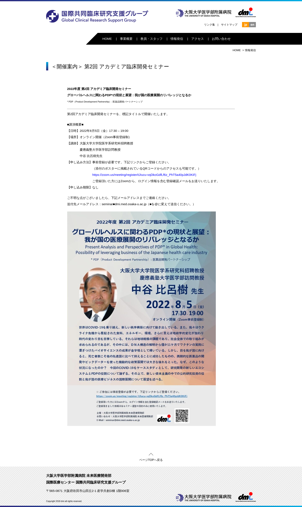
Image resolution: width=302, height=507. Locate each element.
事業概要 (126, 38)
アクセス (197, 38)
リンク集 (209, 24)
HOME (107, 38)
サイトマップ (229, 24)
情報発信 (177, 38)
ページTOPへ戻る (151, 459)
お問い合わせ (221, 38)
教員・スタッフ (152, 38)
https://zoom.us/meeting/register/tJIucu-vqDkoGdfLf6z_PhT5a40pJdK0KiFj (144, 174)
